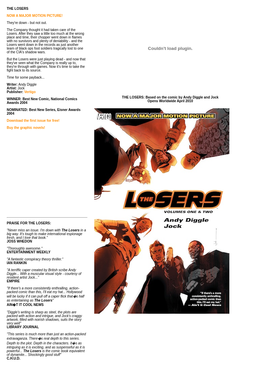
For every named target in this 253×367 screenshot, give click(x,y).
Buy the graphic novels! (26, 128)
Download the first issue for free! (33, 120)
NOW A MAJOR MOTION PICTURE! (34, 16)
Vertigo (30, 92)
